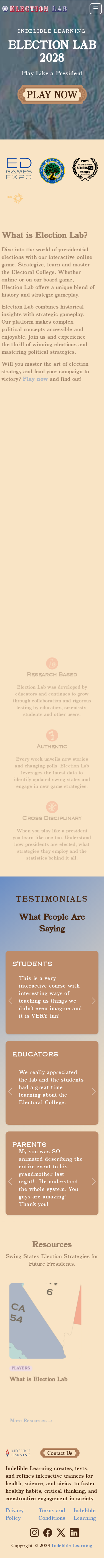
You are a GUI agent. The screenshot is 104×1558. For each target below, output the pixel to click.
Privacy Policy (15, 1514)
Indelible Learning (84, 1514)
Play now (31, 379)
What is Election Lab (39, 1375)
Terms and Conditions (52, 1514)
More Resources (34, 1421)
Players (23, 1365)
